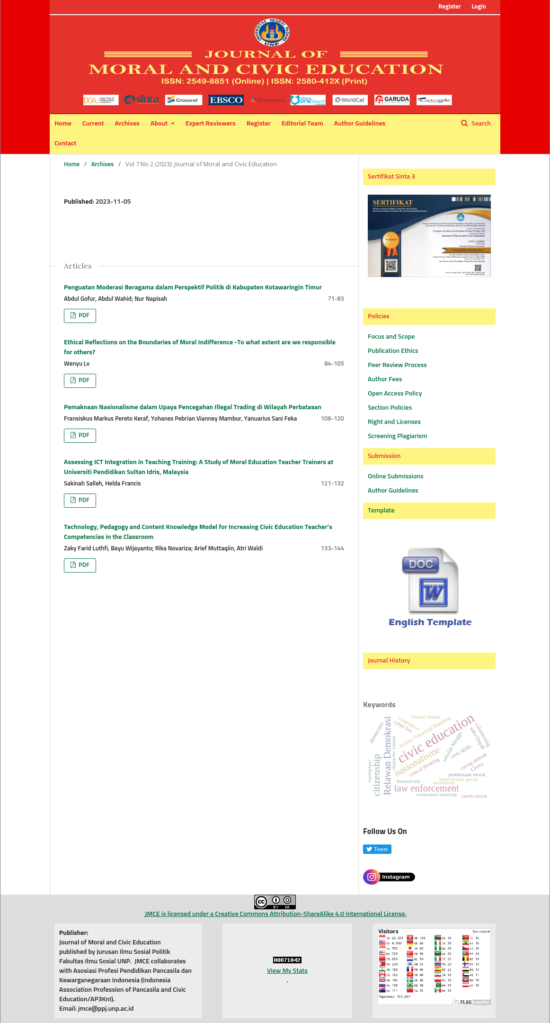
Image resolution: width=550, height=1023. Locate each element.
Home (62, 123)
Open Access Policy (395, 393)
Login (478, 7)
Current (93, 123)
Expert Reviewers (211, 123)
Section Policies (390, 407)
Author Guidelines (359, 123)
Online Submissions (396, 476)
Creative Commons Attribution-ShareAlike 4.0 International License (310, 914)
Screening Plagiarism (397, 436)
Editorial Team (302, 123)
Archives (127, 123)
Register (259, 123)
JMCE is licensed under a (219, 906)
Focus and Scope (391, 336)
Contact (65, 143)
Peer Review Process (397, 365)
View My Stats (287, 971)
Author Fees (385, 379)
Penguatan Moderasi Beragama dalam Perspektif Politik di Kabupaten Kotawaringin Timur (193, 287)
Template (381, 510)
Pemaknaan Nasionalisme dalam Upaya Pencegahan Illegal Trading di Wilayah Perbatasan (192, 407)
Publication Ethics (393, 351)
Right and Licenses (394, 422)
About (160, 123)
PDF (83, 316)
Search (480, 123)
